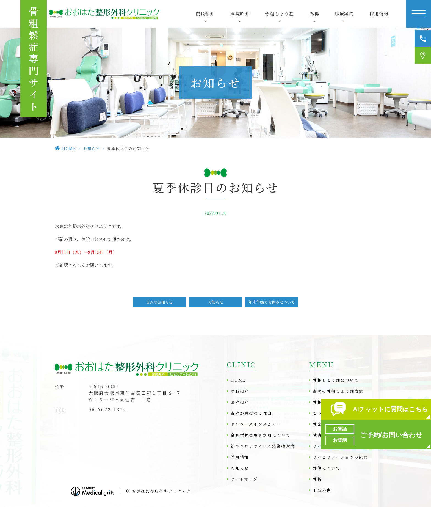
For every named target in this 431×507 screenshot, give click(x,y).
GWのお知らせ (160, 302)
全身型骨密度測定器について (261, 435)
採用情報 (379, 13)
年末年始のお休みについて (271, 302)
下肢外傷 (322, 490)
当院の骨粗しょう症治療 (338, 391)
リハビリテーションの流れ (340, 457)
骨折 (317, 479)
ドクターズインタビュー (256, 424)
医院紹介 (240, 402)
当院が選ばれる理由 (251, 413)
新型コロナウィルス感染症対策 (263, 446)
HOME (69, 148)
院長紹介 (240, 391)
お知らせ (91, 148)
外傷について (327, 468)
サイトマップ (244, 479)
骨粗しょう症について (336, 380)
